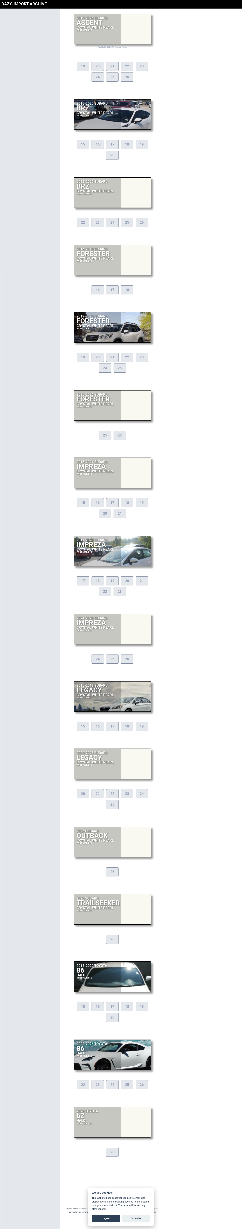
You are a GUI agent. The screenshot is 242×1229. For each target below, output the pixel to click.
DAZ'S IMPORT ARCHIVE (24, 4)
